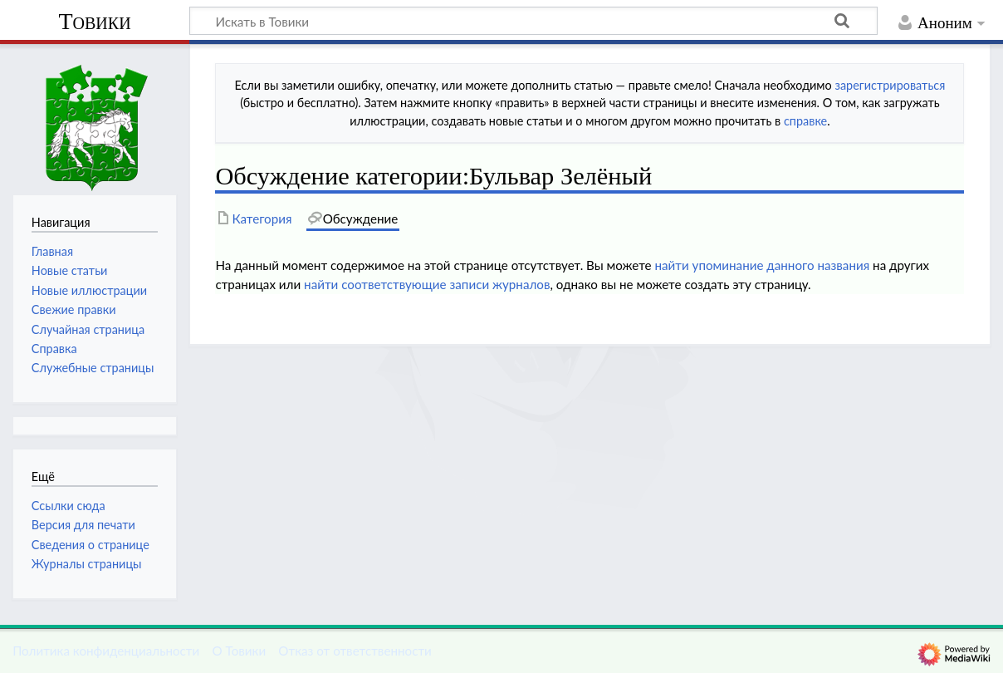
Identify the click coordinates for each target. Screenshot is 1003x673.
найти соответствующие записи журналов (427, 284)
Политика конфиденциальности (105, 650)
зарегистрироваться (889, 85)
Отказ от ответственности (354, 650)
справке (805, 121)
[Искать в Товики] (533, 20)
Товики (94, 21)
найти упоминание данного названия (761, 265)
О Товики (239, 650)
